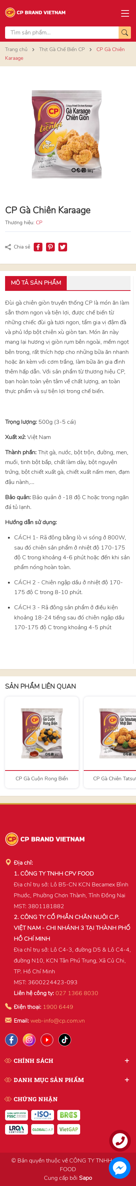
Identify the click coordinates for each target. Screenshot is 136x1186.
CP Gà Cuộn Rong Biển (42, 778)
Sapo (85, 1178)
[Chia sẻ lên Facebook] (38, 247)
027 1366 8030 (76, 993)
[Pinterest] (50, 247)
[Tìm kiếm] (125, 32)
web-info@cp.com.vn (57, 1021)
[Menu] (125, 12)
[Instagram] (29, 1039)
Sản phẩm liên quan (40, 686)
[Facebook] (11, 1039)
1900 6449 (58, 1007)
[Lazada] (47, 1039)
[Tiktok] (64, 1039)
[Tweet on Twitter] (62, 247)
